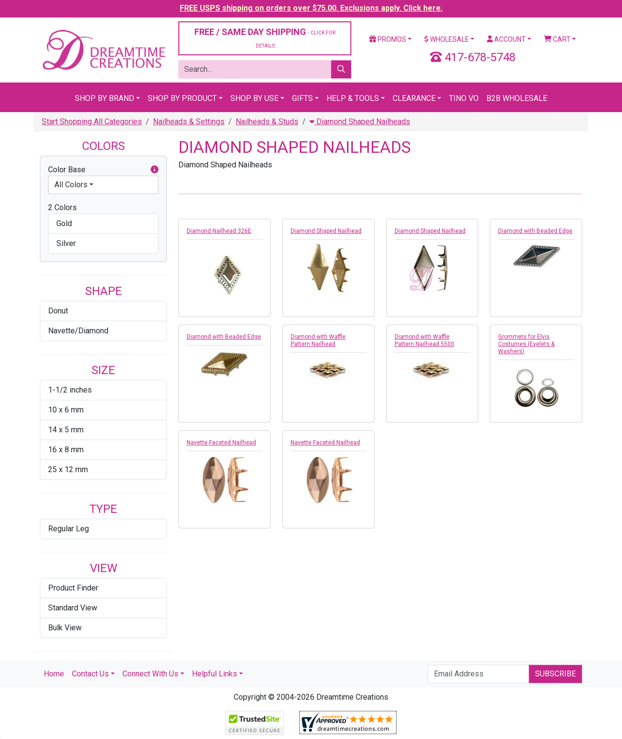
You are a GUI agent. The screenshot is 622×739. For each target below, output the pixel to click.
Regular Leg (68, 528)
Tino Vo (464, 98)
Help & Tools (353, 98)
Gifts (302, 98)
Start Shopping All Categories (92, 121)
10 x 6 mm (66, 409)
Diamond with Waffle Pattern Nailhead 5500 (424, 340)
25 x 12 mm (68, 469)
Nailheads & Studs (267, 121)
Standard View (72, 607)
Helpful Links (214, 673)
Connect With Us (150, 673)
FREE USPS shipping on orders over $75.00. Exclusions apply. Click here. (311, 8)
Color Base (103, 170)
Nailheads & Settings (189, 121)
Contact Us (90, 673)
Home (54, 673)
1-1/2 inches (70, 389)
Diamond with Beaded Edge (535, 231)
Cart (557, 39)
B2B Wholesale (516, 98)
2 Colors (62, 207)
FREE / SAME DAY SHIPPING (264, 38)
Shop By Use (254, 98)
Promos (387, 39)
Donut (58, 310)
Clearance (414, 98)
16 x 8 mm (66, 449)
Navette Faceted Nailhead (221, 442)
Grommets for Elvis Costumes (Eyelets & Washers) (526, 344)
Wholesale (446, 39)
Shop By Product (182, 98)
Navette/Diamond (78, 330)
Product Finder (73, 587)
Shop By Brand (104, 98)
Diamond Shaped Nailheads (360, 121)
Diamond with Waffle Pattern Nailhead (318, 340)
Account (506, 39)
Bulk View (65, 627)
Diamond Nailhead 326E (219, 231)
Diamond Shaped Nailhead (326, 231)
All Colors (70, 184)
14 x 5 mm (66, 429)
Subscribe (555, 673)
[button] (154, 170)
